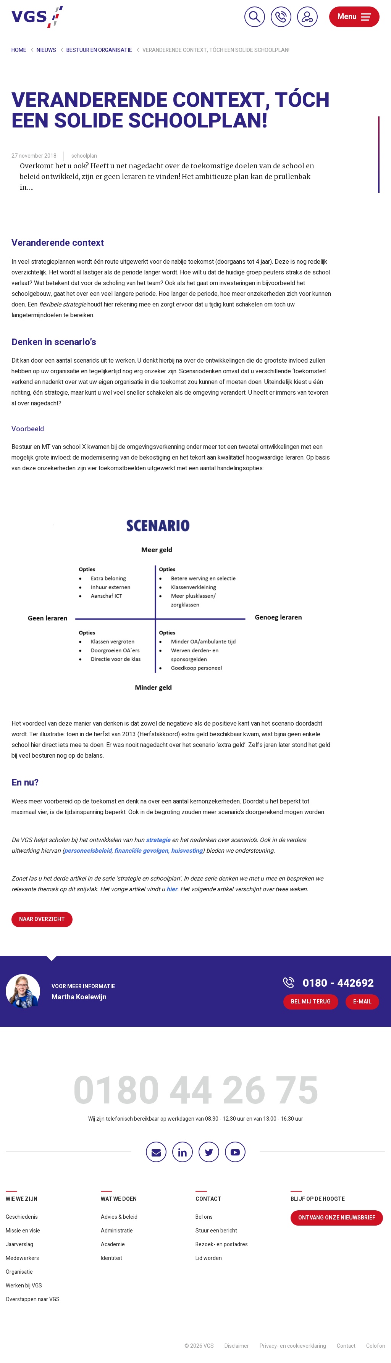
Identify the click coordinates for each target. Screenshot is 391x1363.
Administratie (117, 1231)
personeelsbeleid (87, 850)
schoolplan (84, 156)
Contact (346, 1346)
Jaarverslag (19, 1244)
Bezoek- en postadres (222, 1244)
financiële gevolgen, (142, 850)
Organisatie (19, 1272)
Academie (113, 1244)
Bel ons (204, 1217)
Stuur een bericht (216, 1231)
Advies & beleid (119, 1217)
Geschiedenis (22, 1217)
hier (171, 889)
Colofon (375, 1346)
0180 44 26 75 (196, 1093)
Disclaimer (237, 1346)
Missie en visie (23, 1231)
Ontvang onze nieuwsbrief (336, 1218)
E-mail (362, 1002)
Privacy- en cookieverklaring (293, 1346)
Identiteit (111, 1258)
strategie (158, 840)
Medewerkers (22, 1258)
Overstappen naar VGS (33, 1299)
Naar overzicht (42, 919)
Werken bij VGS (24, 1286)
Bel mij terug (311, 1002)
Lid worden (209, 1258)
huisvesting (186, 850)
